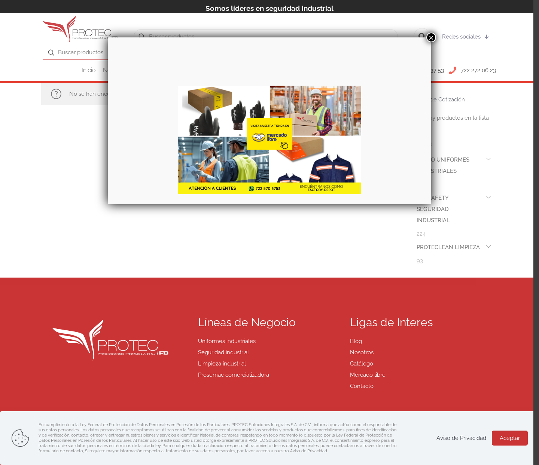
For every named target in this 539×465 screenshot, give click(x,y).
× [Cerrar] (431, 37)
